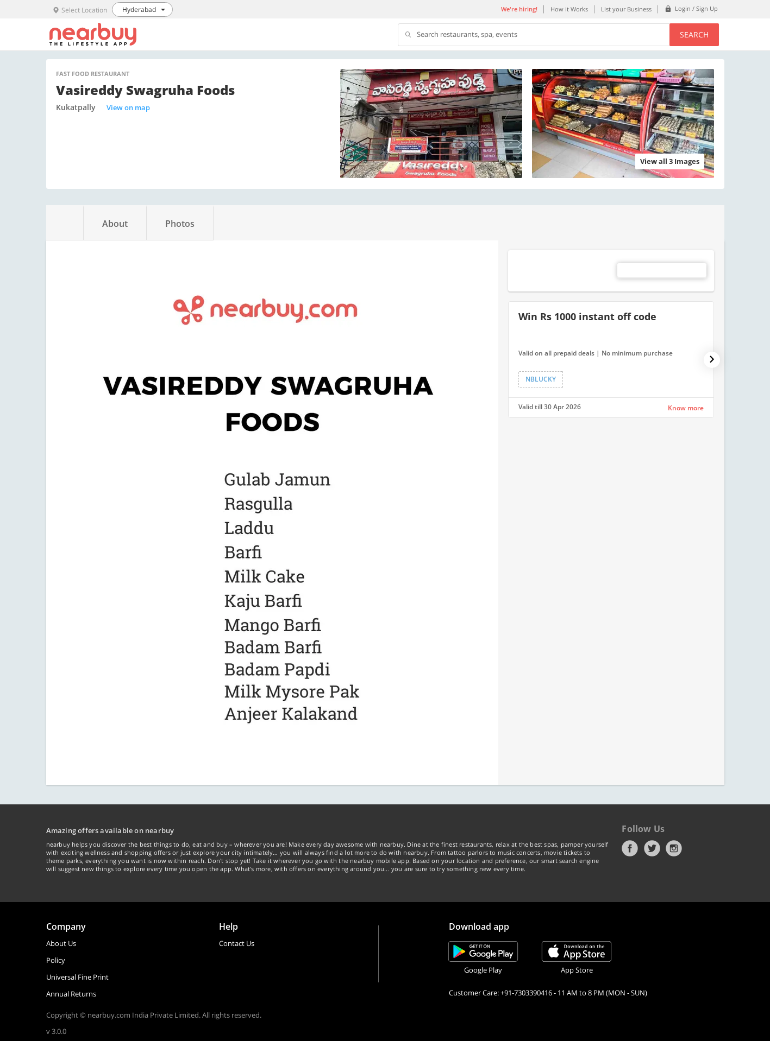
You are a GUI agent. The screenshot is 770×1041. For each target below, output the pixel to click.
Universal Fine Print (77, 977)
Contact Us (236, 943)
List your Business (626, 9)
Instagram (674, 848)
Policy (55, 960)
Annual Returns (71, 994)
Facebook (630, 848)
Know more (686, 407)
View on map (128, 107)
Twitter (652, 848)
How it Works (569, 9)
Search (694, 34)
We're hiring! (519, 9)
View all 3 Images (669, 161)
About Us (61, 943)
